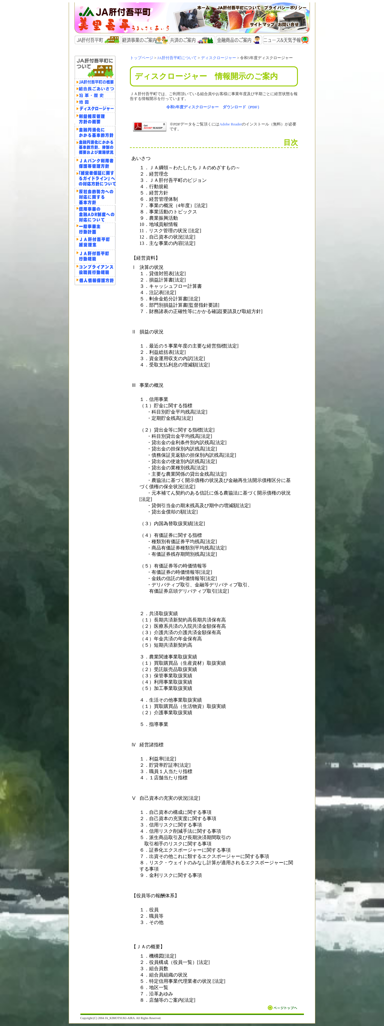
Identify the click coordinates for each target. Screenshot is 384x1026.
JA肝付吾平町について (176, 58)
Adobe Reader (230, 124)
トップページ (141, 58)
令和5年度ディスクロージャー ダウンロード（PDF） (214, 107)
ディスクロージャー (218, 58)
